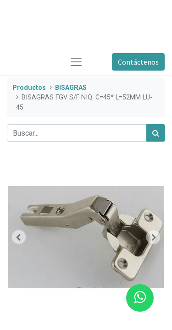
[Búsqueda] (155, 133)
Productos (29, 88)
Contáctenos (138, 61)
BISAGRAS (71, 88)
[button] (19, 237)
